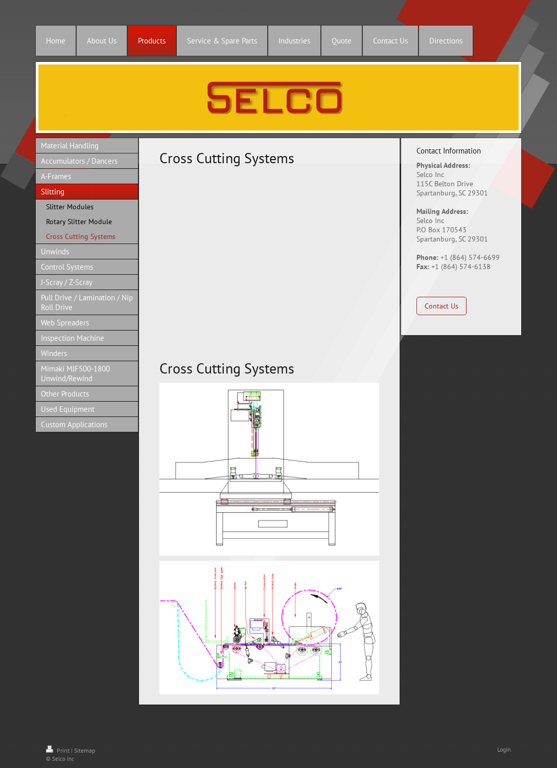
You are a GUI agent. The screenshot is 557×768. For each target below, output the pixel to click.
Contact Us (441, 306)
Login (504, 749)
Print (58, 750)
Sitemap (84, 750)
